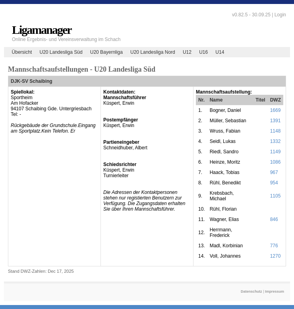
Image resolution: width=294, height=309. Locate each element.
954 (274, 183)
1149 (275, 151)
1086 (275, 162)
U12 (187, 52)
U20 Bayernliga (106, 52)
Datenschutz (251, 291)
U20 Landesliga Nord (152, 52)
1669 (275, 110)
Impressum (274, 291)
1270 (275, 256)
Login (280, 15)
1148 (275, 131)
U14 (219, 52)
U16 (203, 52)
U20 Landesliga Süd (60, 52)
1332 (275, 141)
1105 (275, 196)
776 (274, 245)
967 (274, 172)
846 (274, 219)
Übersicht (22, 52)
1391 (275, 120)
